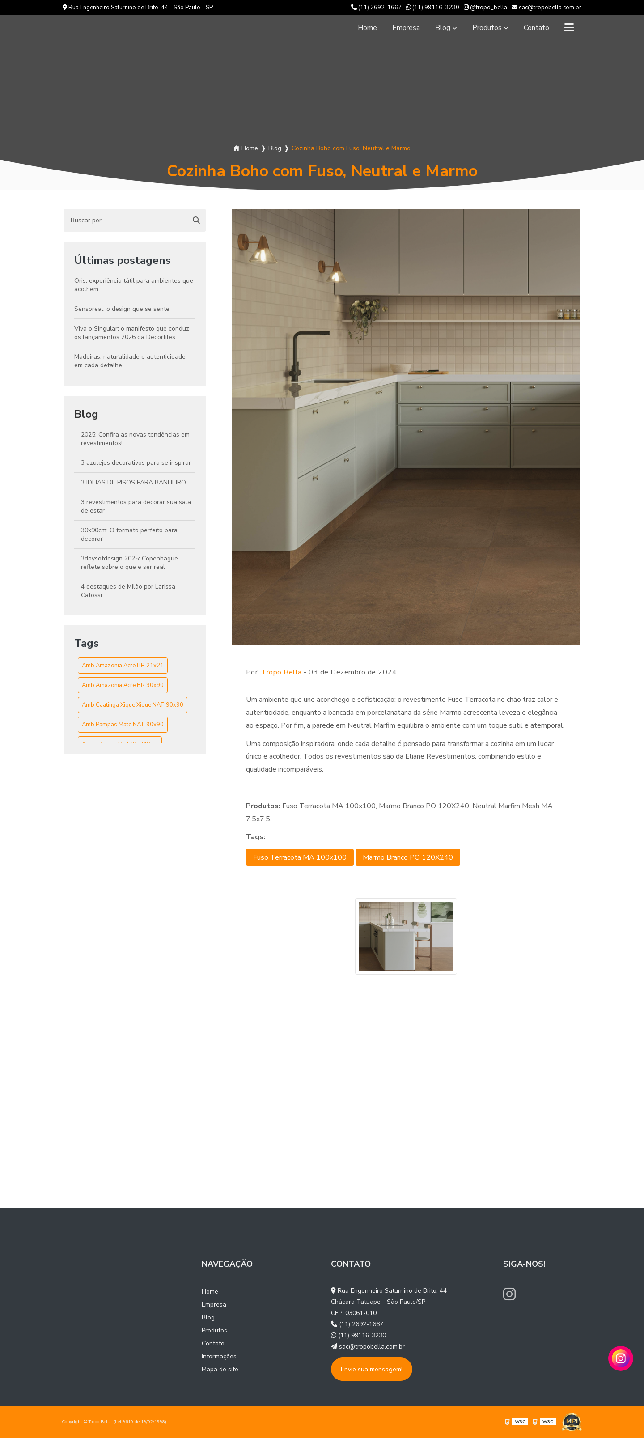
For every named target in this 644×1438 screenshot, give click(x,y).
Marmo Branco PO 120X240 (408, 857)
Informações (219, 1356)
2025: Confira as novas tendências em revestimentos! (135, 438)
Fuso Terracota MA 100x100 (300, 857)
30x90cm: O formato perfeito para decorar (129, 534)
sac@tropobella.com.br (546, 8)
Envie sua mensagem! (371, 1369)
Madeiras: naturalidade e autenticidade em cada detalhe (130, 360)
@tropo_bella (485, 8)
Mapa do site (220, 1369)
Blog (442, 28)
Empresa (406, 28)
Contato (536, 28)
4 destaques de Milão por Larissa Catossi (128, 590)
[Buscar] (196, 220)
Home (367, 28)
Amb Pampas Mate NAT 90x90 (123, 725)
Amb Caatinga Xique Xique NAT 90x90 (132, 705)
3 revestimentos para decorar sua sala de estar (136, 506)
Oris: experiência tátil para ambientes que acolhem (133, 284)
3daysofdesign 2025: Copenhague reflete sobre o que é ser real (129, 562)
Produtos (487, 28)
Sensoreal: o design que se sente (121, 309)
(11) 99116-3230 (432, 8)
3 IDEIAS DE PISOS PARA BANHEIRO (133, 482)
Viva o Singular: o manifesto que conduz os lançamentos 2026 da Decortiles (131, 332)
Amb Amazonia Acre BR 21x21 (123, 666)
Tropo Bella (281, 672)
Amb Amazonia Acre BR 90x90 (123, 685)
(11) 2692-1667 (376, 8)
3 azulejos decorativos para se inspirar (136, 462)
